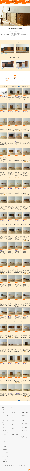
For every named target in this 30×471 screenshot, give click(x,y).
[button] (28, 86)
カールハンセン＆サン (6, 415)
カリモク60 (4, 409)
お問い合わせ (6, 465)
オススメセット (6, 456)
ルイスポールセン (24, 427)
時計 (23, 436)
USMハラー (13, 420)
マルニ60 (4, 418)
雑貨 (4, 441)
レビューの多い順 (9, 86)
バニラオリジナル (5, 452)
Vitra (3, 417)
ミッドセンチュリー (5, 420)
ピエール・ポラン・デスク (15, 434)
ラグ (13, 424)
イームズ (4, 412)
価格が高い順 (13, 86)
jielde (23, 432)
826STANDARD (5, 439)
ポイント (19, 465)
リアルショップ (23, 465)
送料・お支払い (11, 465)
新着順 (4, 86)
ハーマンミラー (14, 431)
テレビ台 (5, 434)
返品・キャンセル (15, 465)
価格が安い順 (16, 86)
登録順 (6, 86)
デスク (14, 428)
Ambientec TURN (24, 430)
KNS (3, 437)
